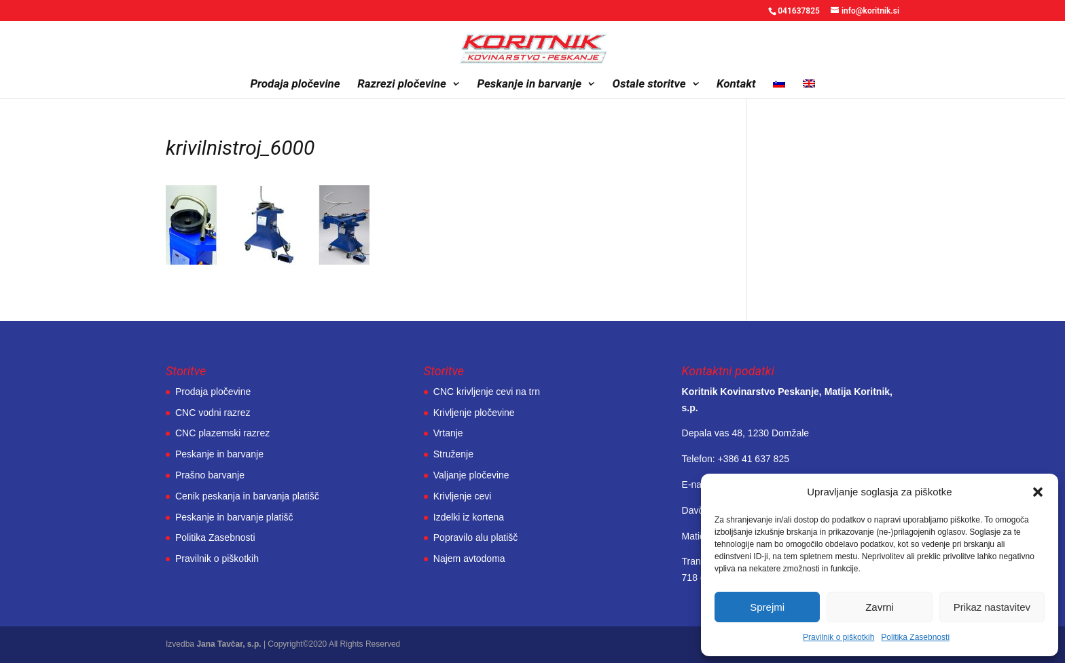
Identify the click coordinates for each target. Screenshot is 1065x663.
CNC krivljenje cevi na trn (486, 391)
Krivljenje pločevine (474, 412)
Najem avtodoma (469, 558)
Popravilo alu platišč (475, 537)
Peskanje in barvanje (529, 84)
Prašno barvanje (210, 475)
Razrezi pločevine (401, 84)
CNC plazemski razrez (222, 433)
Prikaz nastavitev (992, 607)
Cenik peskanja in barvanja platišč (247, 496)
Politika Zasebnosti (915, 637)
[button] (1038, 492)
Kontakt (736, 84)
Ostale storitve (649, 84)
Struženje (453, 454)
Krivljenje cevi (462, 496)
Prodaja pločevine (295, 84)
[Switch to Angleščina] (809, 88)
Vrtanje (448, 433)
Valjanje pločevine (471, 475)
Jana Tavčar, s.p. (228, 644)
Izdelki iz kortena (468, 517)
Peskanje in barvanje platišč (234, 517)
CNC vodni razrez (212, 412)
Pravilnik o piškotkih (838, 637)
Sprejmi (767, 607)
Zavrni (879, 607)
